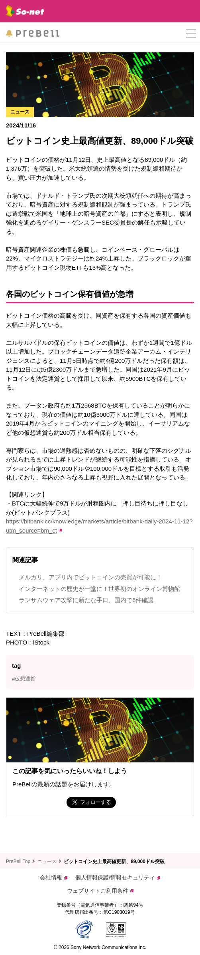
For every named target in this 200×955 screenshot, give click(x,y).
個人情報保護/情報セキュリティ (117, 877)
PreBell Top (18, 861)
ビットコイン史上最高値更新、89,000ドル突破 (114, 861)
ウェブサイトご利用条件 (100, 890)
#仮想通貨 (23, 679)
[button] (191, 33)
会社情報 (53, 877)
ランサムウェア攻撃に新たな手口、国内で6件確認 (86, 600)
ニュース (47, 861)
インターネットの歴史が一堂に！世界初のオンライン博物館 (99, 588)
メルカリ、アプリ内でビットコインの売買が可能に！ (90, 577)
